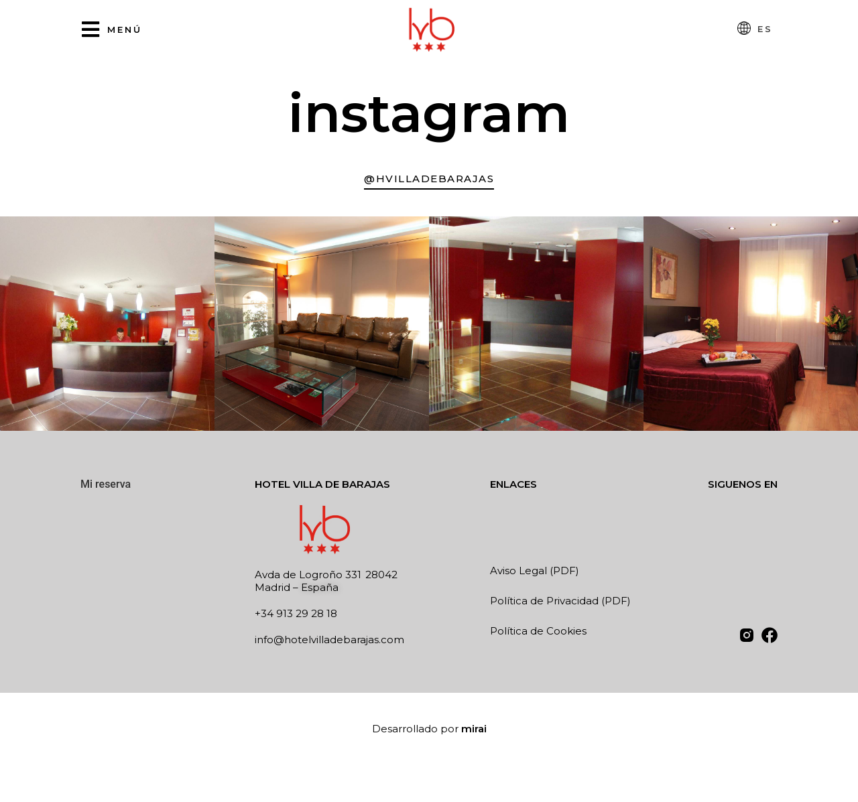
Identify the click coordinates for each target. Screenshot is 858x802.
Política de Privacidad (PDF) (560, 600)
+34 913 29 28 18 (296, 613)
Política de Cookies (538, 630)
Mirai (474, 728)
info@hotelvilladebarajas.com (329, 639)
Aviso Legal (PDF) (534, 570)
